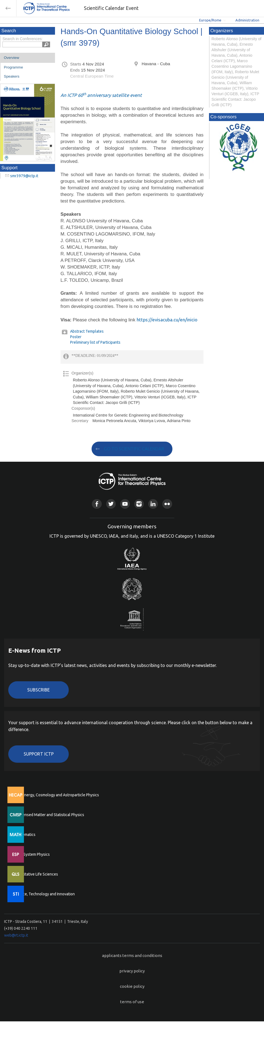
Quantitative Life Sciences (35, 874)
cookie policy (132, 986)
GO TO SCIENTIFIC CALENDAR (134, 448)
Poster (75, 337)
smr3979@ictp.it (24, 176)
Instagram (139, 504)
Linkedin (153, 504)
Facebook (96, 504)
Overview (11, 58)
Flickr (167, 504)
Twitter (111, 504)
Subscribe (38, 689)
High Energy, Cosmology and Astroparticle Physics (56, 795)
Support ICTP (39, 753)
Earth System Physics (31, 854)
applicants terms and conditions (132, 955)
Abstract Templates (87, 331)
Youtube (125, 504)
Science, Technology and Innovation (44, 894)
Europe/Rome (210, 20)
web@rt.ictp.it (16, 935)
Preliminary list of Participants (95, 342)
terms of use (132, 1001)
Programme (13, 67)
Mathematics (24, 834)
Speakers (11, 76)
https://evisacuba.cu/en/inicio (167, 319)
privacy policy (132, 971)
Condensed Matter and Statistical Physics (48, 815)
